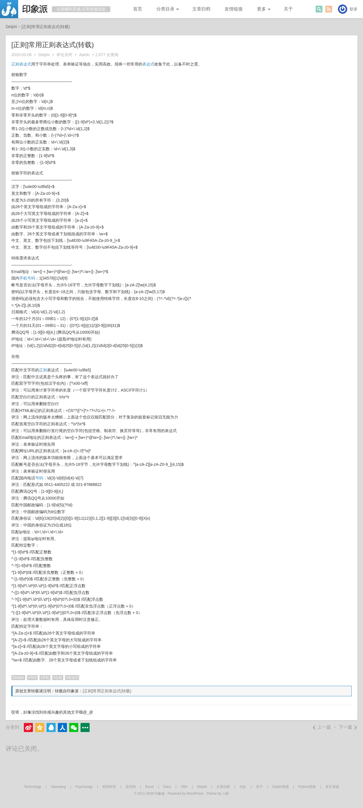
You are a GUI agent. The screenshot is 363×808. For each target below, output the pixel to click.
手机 (23, 278)
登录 (353, 9)
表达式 (25, 64)
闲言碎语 (109, 787)
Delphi (44, 54)
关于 (288, 9)
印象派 (160, 794)
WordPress (195, 794)
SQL (243, 787)
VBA (184, 787)
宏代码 (131, 787)
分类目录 (165, 9)
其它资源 (332, 787)
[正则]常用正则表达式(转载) (107, 691)
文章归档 (201, 9)
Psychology (84, 787)
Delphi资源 (280, 787)
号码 (31, 278)
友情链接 (234, 9)
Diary (167, 787)
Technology (32, 787)
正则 (15, 64)
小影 (225, 794)
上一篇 (321, 727)
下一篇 (348, 727)
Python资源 (307, 787)
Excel (149, 787)
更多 (261, 9)
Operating (58, 787)
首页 (137, 9)
